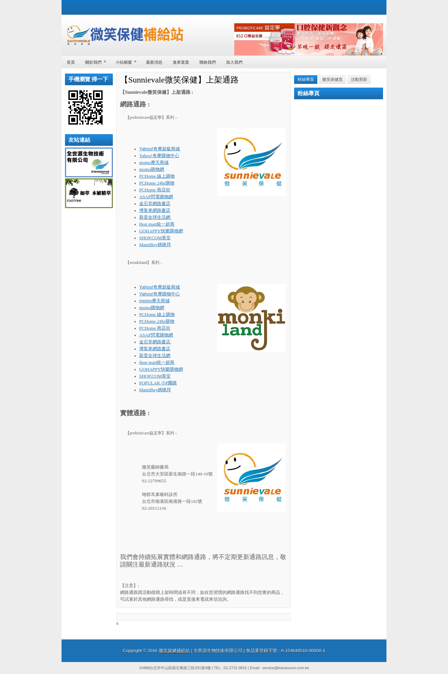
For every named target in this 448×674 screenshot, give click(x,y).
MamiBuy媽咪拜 (155, 244)
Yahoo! (159, 148)
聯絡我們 (207, 62)
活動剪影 (359, 79)
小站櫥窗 (128, 60)
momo (154, 162)
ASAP (156, 196)
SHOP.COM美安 (155, 237)
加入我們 (234, 62)
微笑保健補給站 (174, 650)
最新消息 (154, 62)
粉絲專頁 (306, 79)
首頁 (71, 62)
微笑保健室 (332, 79)
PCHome (157, 176)
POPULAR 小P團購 (158, 382)
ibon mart (156, 224)
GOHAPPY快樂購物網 (161, 230)
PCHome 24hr (156, 183)
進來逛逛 (181, 62)
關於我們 (97, 60)
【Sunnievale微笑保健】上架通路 (179, 80)
